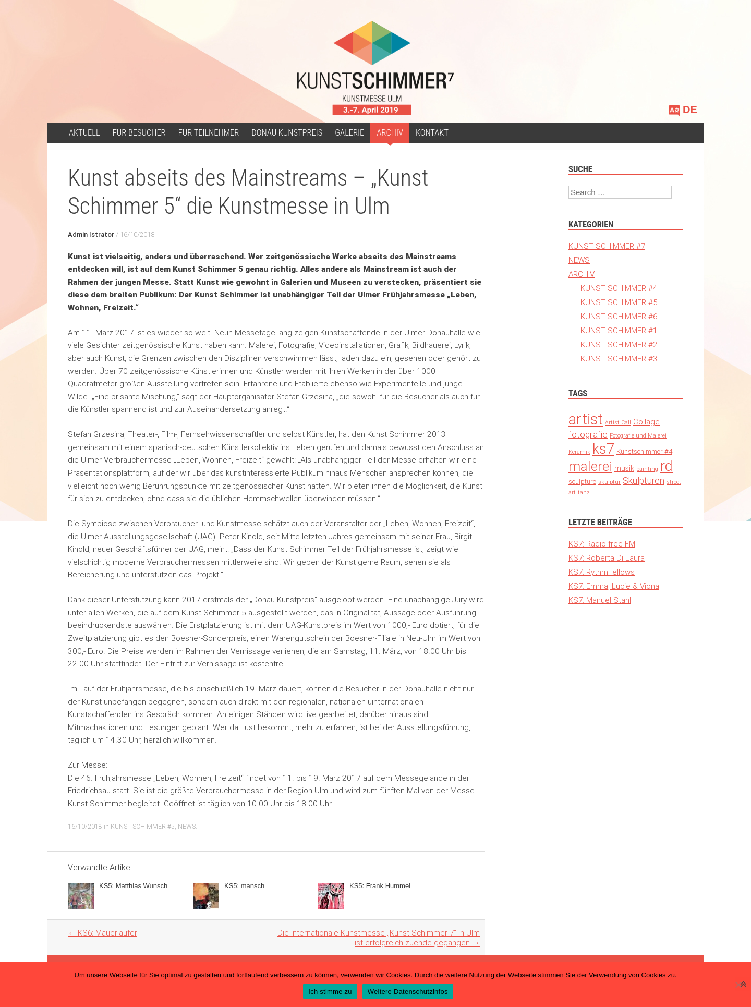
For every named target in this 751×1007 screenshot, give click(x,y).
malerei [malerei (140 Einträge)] (590, 466)
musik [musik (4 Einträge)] (624, 468)
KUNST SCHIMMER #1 (618, 330)
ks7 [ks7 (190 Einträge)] (603, 448)
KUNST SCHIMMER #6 (618, 316)
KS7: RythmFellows (601, 572)
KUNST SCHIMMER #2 (618, 344)
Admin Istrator (91, 234)
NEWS (187, 826)
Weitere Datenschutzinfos (408, 992)
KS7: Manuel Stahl (599, 600)
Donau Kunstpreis (286, 133)
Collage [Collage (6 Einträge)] (646, 422)
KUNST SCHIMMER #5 (143, 826)
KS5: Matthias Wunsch (133, 886)
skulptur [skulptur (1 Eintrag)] (609, 482)
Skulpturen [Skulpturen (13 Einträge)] (643, 481)
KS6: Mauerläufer (102, 933)
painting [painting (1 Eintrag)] (647, 468)
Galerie (349, 133)
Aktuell (84, 133)
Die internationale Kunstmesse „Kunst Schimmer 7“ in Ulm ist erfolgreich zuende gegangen (378, 938)
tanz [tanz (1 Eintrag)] (584, 492)
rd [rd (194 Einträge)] (666, 466)
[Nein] (738, 984)
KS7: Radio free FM (601, 544)
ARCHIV (390, 133)
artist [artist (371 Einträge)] (585, 419)
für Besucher (139, 133)
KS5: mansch (244, 886)
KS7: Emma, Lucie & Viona (613, 586)
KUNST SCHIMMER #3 (618, 358)
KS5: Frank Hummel (379, 886)
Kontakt (432, 133)
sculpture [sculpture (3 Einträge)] (582, 481)
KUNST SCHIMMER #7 (606, 246)
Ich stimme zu (330, 992)
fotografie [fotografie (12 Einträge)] (588, 434)
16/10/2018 (137, 234)
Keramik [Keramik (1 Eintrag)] (579, 451)
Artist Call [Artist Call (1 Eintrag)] (618, 422)
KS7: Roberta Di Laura (606, 558)
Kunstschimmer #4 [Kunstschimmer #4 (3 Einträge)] (644, 451)
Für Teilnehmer (208, 133)
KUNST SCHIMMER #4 (618, 288)
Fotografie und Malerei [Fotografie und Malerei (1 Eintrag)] (638, 435)
